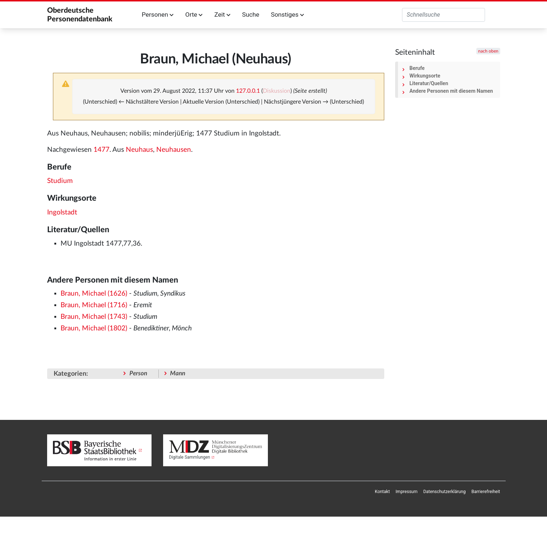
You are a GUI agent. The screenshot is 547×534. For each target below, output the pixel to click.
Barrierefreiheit (486, 491)
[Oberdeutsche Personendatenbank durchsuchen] (443, 15)
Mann (177, 373)
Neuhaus (139, 149)
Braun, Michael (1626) (94, 293)
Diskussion (276, 91)
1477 (101, 149)
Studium (60, 181)
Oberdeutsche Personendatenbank (79, 15)
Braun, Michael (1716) (94, 305)
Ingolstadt (62, 212)
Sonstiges (287, 14)
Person (138, 373)
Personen (158, 14)
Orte (194, 14)
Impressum (406, 491)
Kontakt (382, 491)
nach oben (488, 51)
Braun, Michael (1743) (94, 316)
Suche (250, 14)
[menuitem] (382, 491)
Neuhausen (173, 149)
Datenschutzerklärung (444, 491)
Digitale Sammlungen (189, 457)
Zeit (222, 14)
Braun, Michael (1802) (94, 328)
